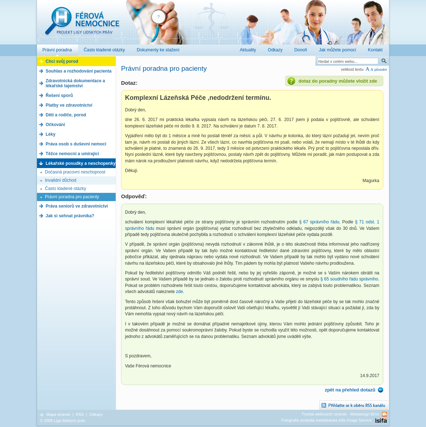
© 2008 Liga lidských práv (62, 420)
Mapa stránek (58, 414)
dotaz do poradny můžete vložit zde (337, 81)
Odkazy (95, 414)
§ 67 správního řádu (319, 221)
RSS (80, 414)
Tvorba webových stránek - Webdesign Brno (340, 414)
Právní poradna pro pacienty (72, 196)
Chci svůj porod (62, 61)
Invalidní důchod (60, 180)
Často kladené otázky (65, 188)
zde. (180, 291)
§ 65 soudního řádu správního (349, 279)
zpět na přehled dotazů (350, 390)
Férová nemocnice (82, 24)
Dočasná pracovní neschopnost (75, 172)
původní (380, 69)
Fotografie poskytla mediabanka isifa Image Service (326, 420)
